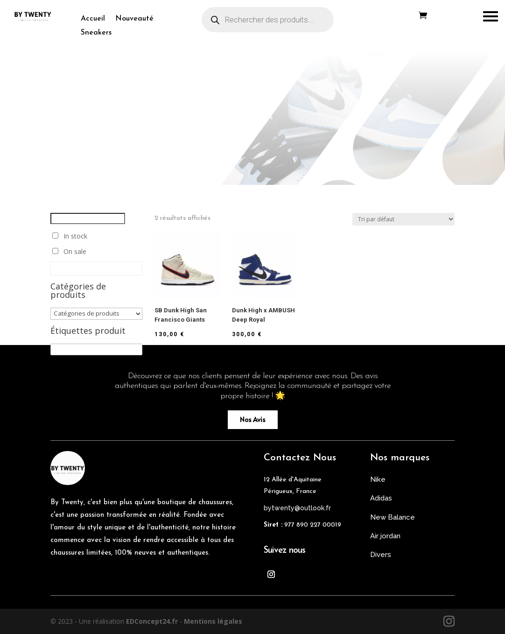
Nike (378, 479)
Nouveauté (134, 18)
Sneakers (96, 32)
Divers (380, 554)
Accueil (93, 18)
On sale (74, 251)
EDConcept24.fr (153, 621)
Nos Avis (253, 419)
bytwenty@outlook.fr (297, 508)
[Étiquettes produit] (96, 349)
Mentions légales (213, 621)
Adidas (381, 498)
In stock (75, 236)
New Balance (392, 517)
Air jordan (385, 536)
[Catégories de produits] (96, 314)
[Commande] (403, 219)
